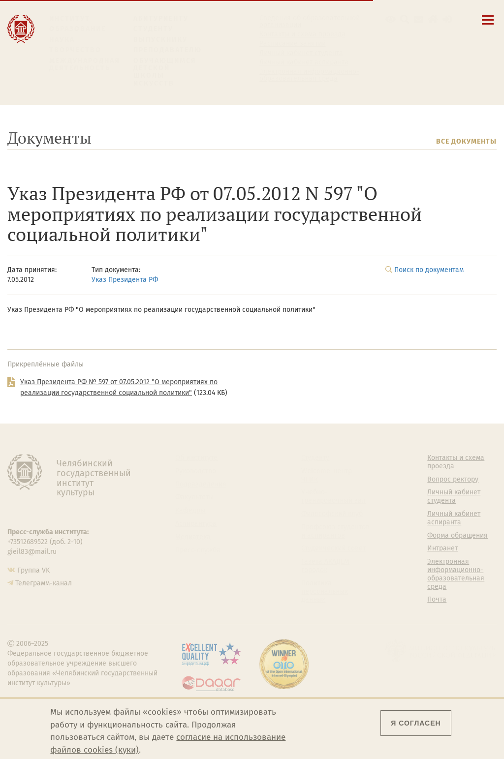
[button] (390, 19)
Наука (62, 39)
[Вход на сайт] (447, 19)
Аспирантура (196, 524)
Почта (436, 600)
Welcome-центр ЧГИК (326, 475)
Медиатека (193, 537)
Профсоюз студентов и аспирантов (335, 531)
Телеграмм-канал (43, 583)
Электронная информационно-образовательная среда (309, 75)
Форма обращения (457, 536)
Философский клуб (332, 514)
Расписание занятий (292, 43)
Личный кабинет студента (301, 53)
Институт (69, 18)
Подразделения (200, 484)
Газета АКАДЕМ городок (325, 566)
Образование (77, 28)
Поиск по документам (429, 270)
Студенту (153, 28)
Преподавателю (167, 50)
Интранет (442, 548)
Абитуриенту (161, 18)
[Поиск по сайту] (405, 19)
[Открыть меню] (488, 25)
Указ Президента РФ (125, 279)
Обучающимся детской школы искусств (164, 72)
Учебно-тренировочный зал (333, 496)
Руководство (195, 471)
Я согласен (416, 723)
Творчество (75, 50)
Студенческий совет (333, 548)
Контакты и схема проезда (302, 34)
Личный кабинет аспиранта (303, 62)
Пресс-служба (197, 550)
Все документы (466, 141)
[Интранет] (433, 19)
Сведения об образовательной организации (309, 22)
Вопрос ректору (452, 480)
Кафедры (190, 511)
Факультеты (194, 497)
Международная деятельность (84, 64)
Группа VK (33, 570)
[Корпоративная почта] (418, 19)
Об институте (196, 458)
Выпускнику (160, 39)
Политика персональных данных (324, 591)
